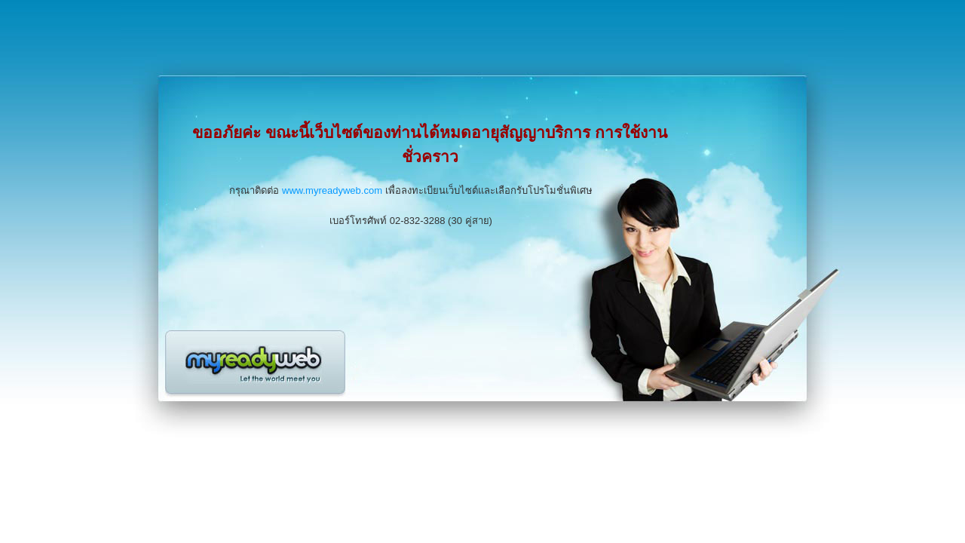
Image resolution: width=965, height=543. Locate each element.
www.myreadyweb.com (332, 190)
